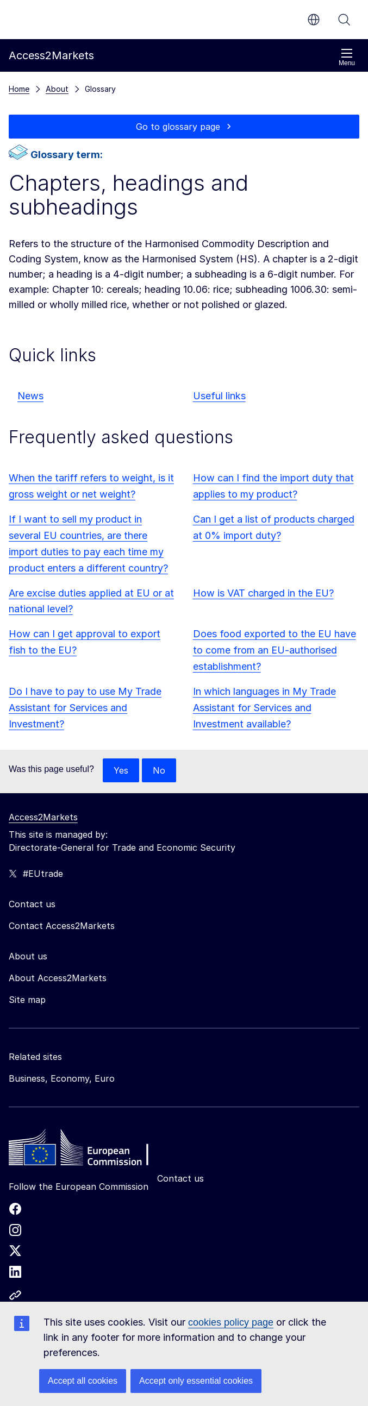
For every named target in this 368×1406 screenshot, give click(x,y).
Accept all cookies (82, 1380)
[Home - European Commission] (87, 1150)
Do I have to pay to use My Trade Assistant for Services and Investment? (85, 708)
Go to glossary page (178, 126)
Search (344, 19)
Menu (347, 57)
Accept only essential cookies (196, 1380)
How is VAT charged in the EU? (263, 593)
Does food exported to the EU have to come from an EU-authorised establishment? (274, 650)
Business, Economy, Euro (62, 1078)
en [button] (313, 19)
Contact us (180, 1178)
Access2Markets (43, 817)
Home (19, 88)
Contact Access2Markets (62, 925)
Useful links (219, 395)
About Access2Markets (58, 977)
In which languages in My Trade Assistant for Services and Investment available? (264, 708)
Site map (27, 999)
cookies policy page (230, 1322)
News (30, 395)
